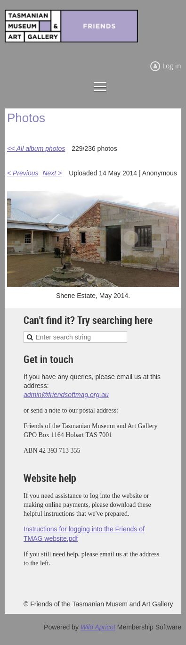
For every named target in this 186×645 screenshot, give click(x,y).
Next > (52, 173)
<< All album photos (36, 148)
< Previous (23, 173)
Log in (171, 65)
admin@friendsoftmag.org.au (66, 394)
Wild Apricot (98, 627)
